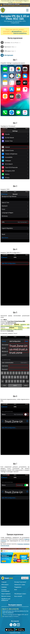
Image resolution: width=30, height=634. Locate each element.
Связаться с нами (19, 584)
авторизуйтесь (17, 31)
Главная (3, 582)
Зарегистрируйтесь (20, 33)
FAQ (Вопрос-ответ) (20, 593)
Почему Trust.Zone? (20, 582)
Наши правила (5, 593)
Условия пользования (5, 590)
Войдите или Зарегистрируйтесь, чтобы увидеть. (15, 325)
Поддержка (17, 587)
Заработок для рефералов (5, 599)
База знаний (18, 596)
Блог (15, 589)
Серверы (4, 587)
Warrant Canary (6, 596)
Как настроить (17, 2)
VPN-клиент (5, 584)
